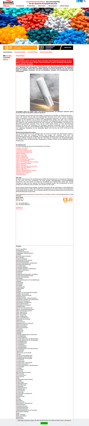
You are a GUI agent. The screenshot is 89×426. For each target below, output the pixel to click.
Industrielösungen (20, 174)
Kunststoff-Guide (32, 52)
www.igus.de (19, 208)
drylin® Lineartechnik (21, 156)
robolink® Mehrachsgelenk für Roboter (26, 170)
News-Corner (42, 6)
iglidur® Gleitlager (21, 153)
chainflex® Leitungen (21, 149)
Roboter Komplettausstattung (23, 171)
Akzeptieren (44, 423)
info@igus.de (19, 207)
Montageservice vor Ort (22, 173)
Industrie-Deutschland (46, 52)
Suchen (7, 57)
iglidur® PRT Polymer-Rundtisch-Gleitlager (27, 162)
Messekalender (53, 6)
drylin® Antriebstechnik (22, 157)
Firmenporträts (20, 6)
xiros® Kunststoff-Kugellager (23, 163)
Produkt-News (31, 6)
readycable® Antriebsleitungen (24, 150)
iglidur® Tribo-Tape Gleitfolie (23, 167)
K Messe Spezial (64, 6)
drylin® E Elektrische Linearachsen (25, 159)
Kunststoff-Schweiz (19, 52)
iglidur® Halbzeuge (21, 164)
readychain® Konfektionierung (24, 152)
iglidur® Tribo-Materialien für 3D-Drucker (26, 166)
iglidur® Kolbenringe (21, 169)
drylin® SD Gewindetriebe (23, 160)
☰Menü (5, 59)
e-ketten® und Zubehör (22, 148)
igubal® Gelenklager (21, 155)
